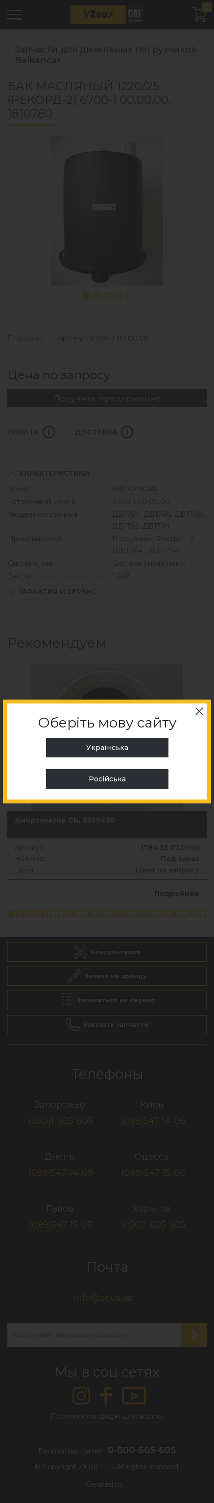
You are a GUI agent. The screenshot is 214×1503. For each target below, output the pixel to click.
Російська (107, 779)
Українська (107, 747)
